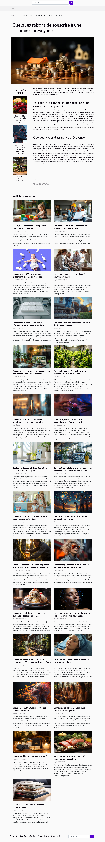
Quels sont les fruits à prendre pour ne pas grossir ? (20, 119)
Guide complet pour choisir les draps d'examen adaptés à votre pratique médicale (28, 325)
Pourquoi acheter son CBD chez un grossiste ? (20, 178)
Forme (40, 836)
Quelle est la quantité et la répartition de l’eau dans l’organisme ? (20, 149)
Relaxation (32, 836)
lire (69, 114)
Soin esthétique (50, 836)
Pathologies (14, 836)
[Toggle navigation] (13, 8)
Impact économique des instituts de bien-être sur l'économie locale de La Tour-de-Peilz (31, 662)
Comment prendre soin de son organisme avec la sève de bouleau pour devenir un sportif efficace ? (31, 567)
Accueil (13, 15)
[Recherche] (50, 3)
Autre (19, 15)
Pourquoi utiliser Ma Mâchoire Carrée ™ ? (30, 756)
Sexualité (23, 836)
